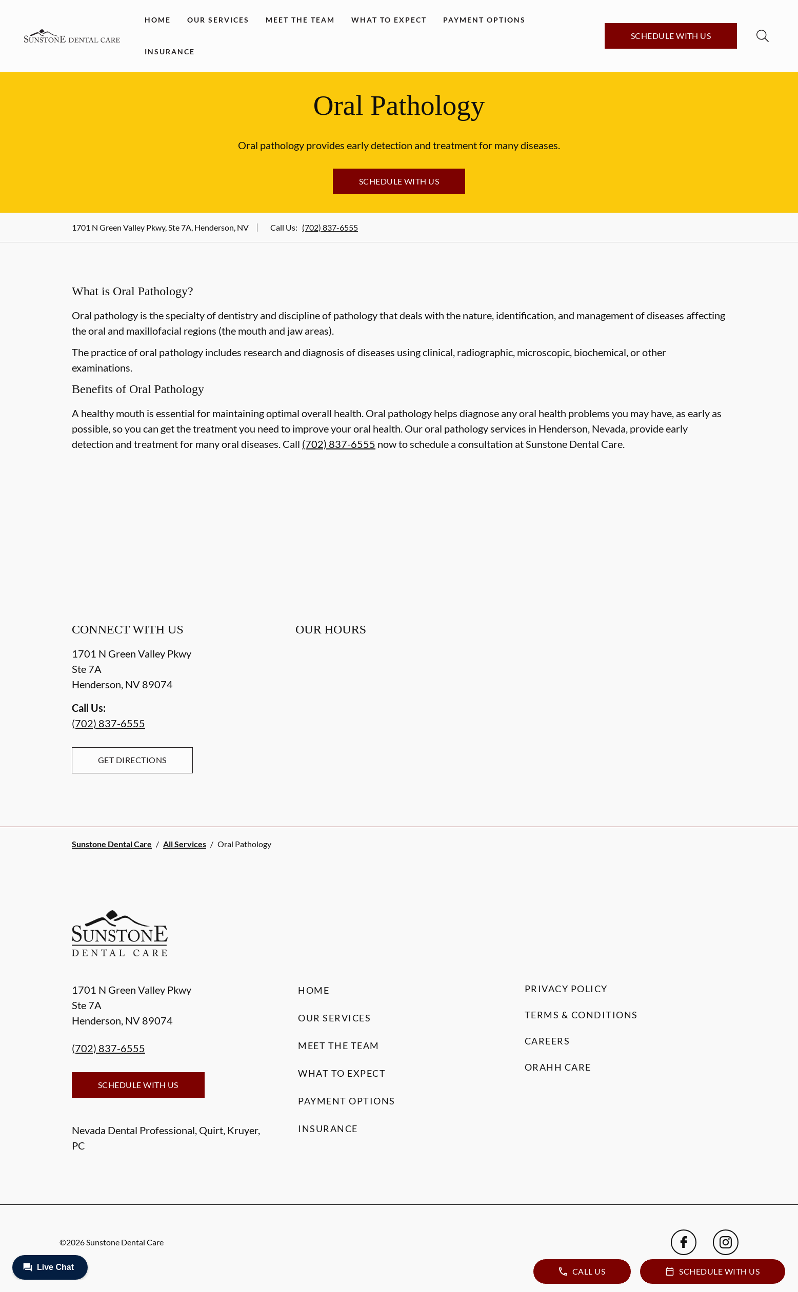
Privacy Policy (566, 988)
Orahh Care (558, 1067)
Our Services (218, 19)
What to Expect (389, 19)
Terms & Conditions (581, 1014)
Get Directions (132, 760)
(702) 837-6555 (330, 227)
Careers (547, 1041)
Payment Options (484, 19)
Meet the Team (300, 19)
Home (158, 19)
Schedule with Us (671, 35)
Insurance (170, 51)
